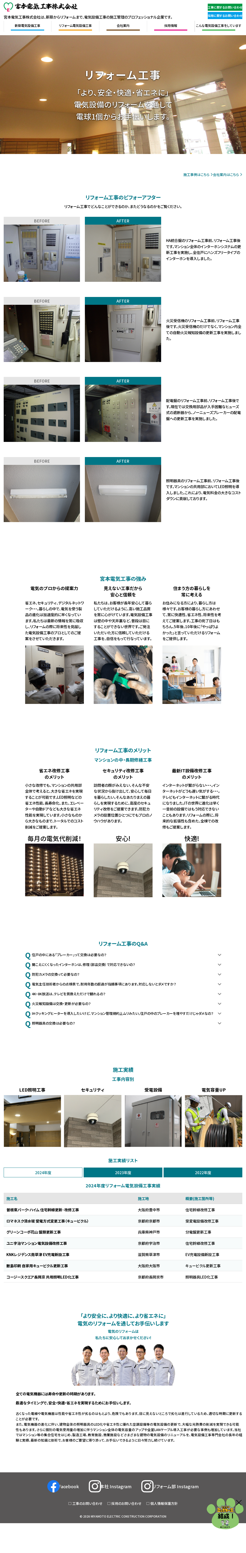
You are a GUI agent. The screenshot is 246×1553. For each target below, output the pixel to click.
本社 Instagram (117, 1519)
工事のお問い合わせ (87, 1536)
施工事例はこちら (185, 174)
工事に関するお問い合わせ (219, 7)
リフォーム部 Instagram (191, 1519)
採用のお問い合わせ (126, 1536)
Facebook (59, 1519)
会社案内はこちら (223, 174)
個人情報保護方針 (164, 1536)
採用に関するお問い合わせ (219, 14)
